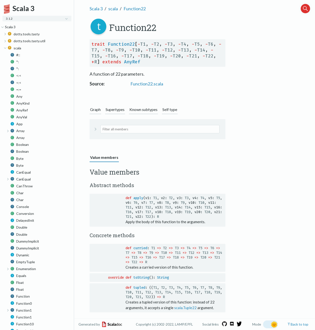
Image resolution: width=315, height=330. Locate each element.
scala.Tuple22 (185, 307)
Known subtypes (143, 109)
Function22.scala (146, 83)
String (163, 277)
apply (138, 198)
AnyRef (132, 62)
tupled (139, 287)
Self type (169, 109)
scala (113, 8)
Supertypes (115, 109)
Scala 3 (96, 8)
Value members (104, 157)
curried (140, 248)
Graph (95, 109)
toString (141, 277)
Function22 (135, 8)
